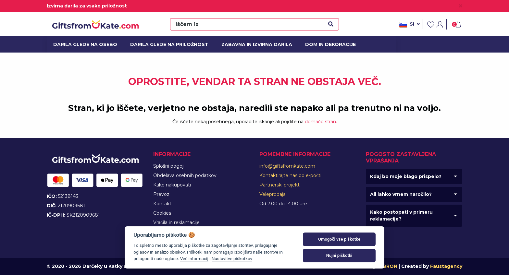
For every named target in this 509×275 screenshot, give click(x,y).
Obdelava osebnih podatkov (185, 175)
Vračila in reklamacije (176, 222)
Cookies (162, 213)
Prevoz (161, 194)
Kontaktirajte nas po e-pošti (290, 175)
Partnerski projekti (280, 185)
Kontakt (162, 204)
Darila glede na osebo (82, 44)
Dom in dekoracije (328, 44)
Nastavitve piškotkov (232, 258)
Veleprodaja (272, 194)
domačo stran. (321, 122)
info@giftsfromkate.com (287, 166)
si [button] (409, 24)
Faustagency (446, 266)
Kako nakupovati (172, 185)
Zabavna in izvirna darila (253, 44)
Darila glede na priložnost (165, 44)
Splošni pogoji (168, 166)
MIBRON (387, 266)
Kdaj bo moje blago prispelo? (405, 176)
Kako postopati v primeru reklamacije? (401, 215)
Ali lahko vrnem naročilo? (401, 194)
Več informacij (194, 258)
